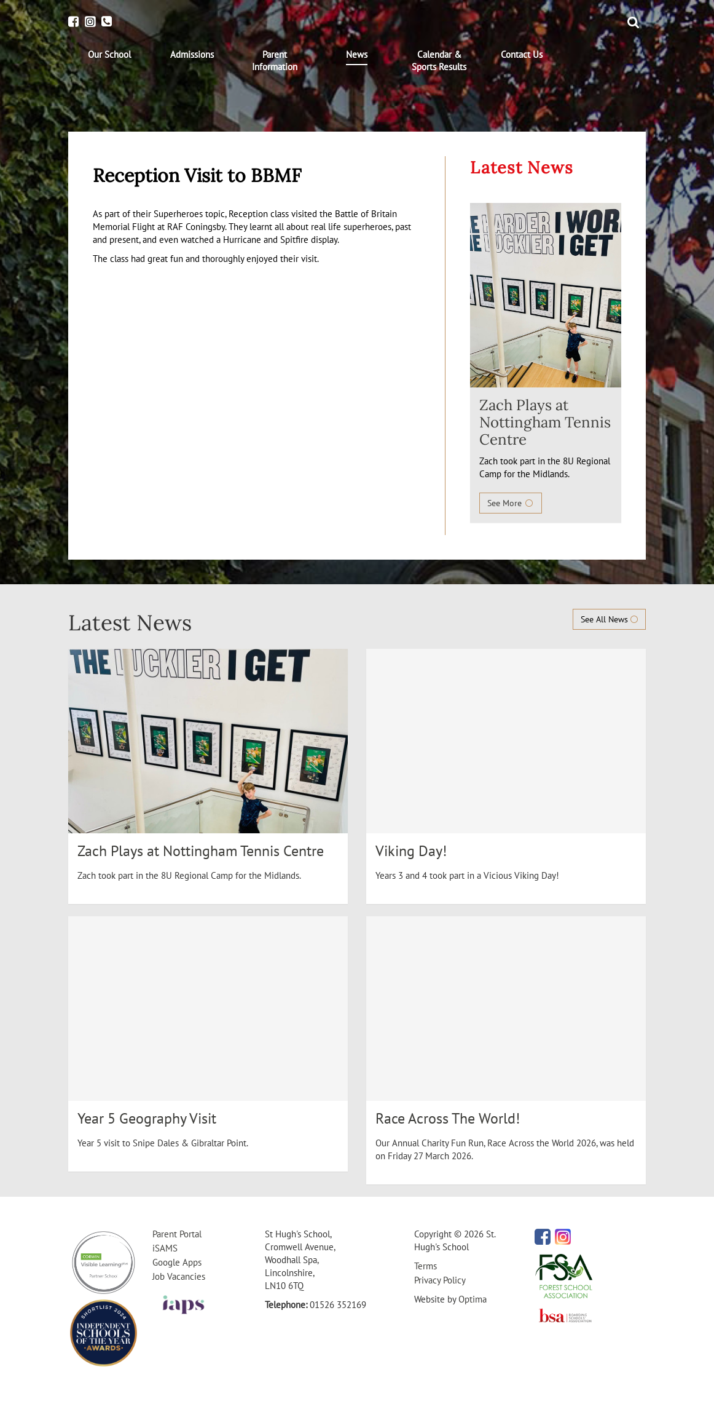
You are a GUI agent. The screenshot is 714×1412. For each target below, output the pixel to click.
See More (510, 503)
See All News (609, 619)
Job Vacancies (178, 1276)
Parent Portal (177, 1234)
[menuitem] (109, 54)
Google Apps (177, 1262)
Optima (472, 1299)
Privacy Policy (440, 1280)
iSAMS (165, 1248)
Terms (425, 1266)
